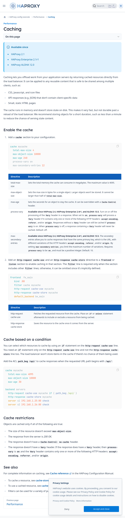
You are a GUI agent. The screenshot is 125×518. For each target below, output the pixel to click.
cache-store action (48, 480)
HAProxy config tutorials (19, 17)
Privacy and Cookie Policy (64, 501)
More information (83, 501)
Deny (66, 509)
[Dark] (121, 6)
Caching (51, 17)
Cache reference (61, 473)
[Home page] (25, 6)
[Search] (104, 6)
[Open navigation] (4, 6)
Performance (38, 17)
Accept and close (101, 509)
